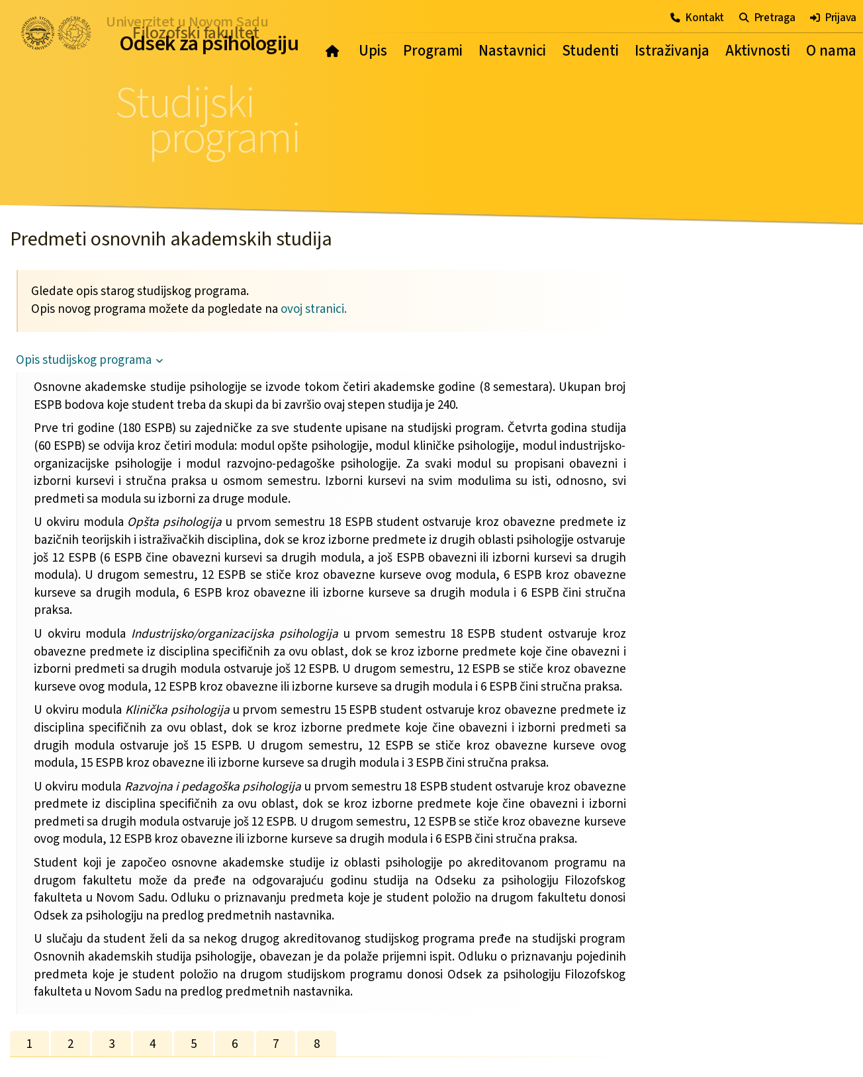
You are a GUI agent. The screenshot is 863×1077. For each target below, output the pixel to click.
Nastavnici (512, 51)
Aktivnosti (757, 51)
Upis (373, 51)
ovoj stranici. (314, 309)
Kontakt (697, 17)
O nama (831, 51)
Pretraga (767, 17)
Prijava (833, 17)
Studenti (590, 51)
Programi (433, 51)
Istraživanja (672, 51)
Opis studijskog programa (84, 360)
